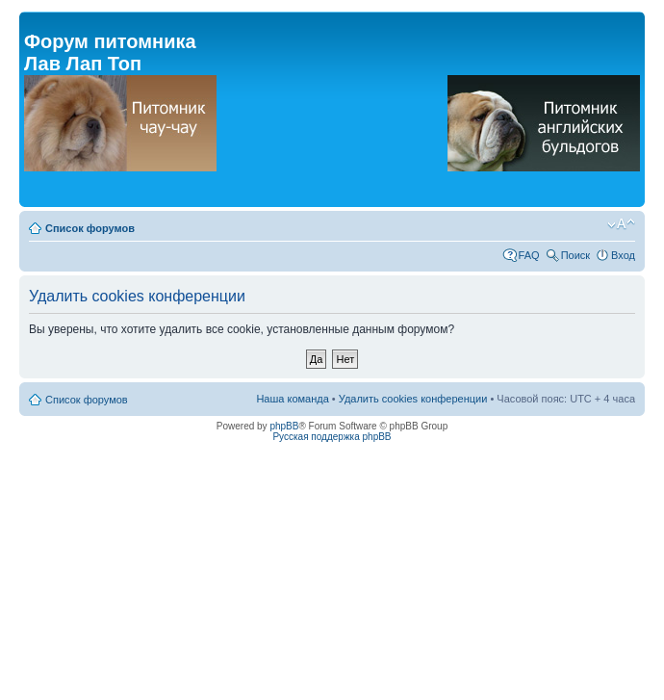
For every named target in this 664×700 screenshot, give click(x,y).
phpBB (283, 426)
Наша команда (292, 398)
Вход (623, 255)
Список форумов (90, 228)
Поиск (575, 255)
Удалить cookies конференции (413, 398)
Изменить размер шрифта (621, 224)
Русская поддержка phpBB (331, 436)
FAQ (529, 255)
